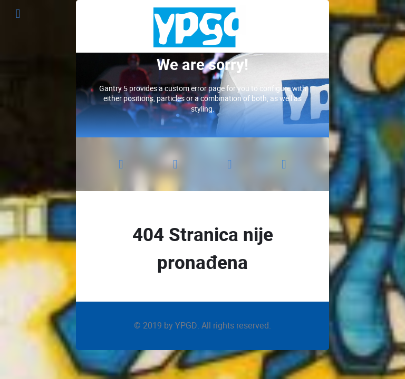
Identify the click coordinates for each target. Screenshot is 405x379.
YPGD (186, 326)
